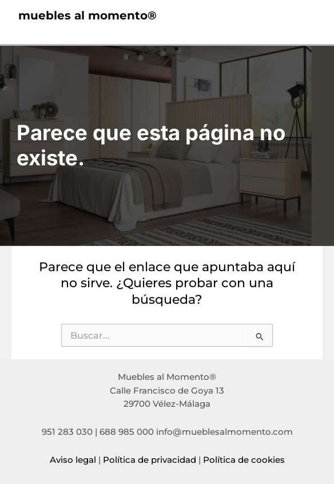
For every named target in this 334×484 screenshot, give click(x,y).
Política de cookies (244, 460)
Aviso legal (73, 460)
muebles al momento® (87, 15)
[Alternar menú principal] (303, 15)
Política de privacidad (149, 460)
